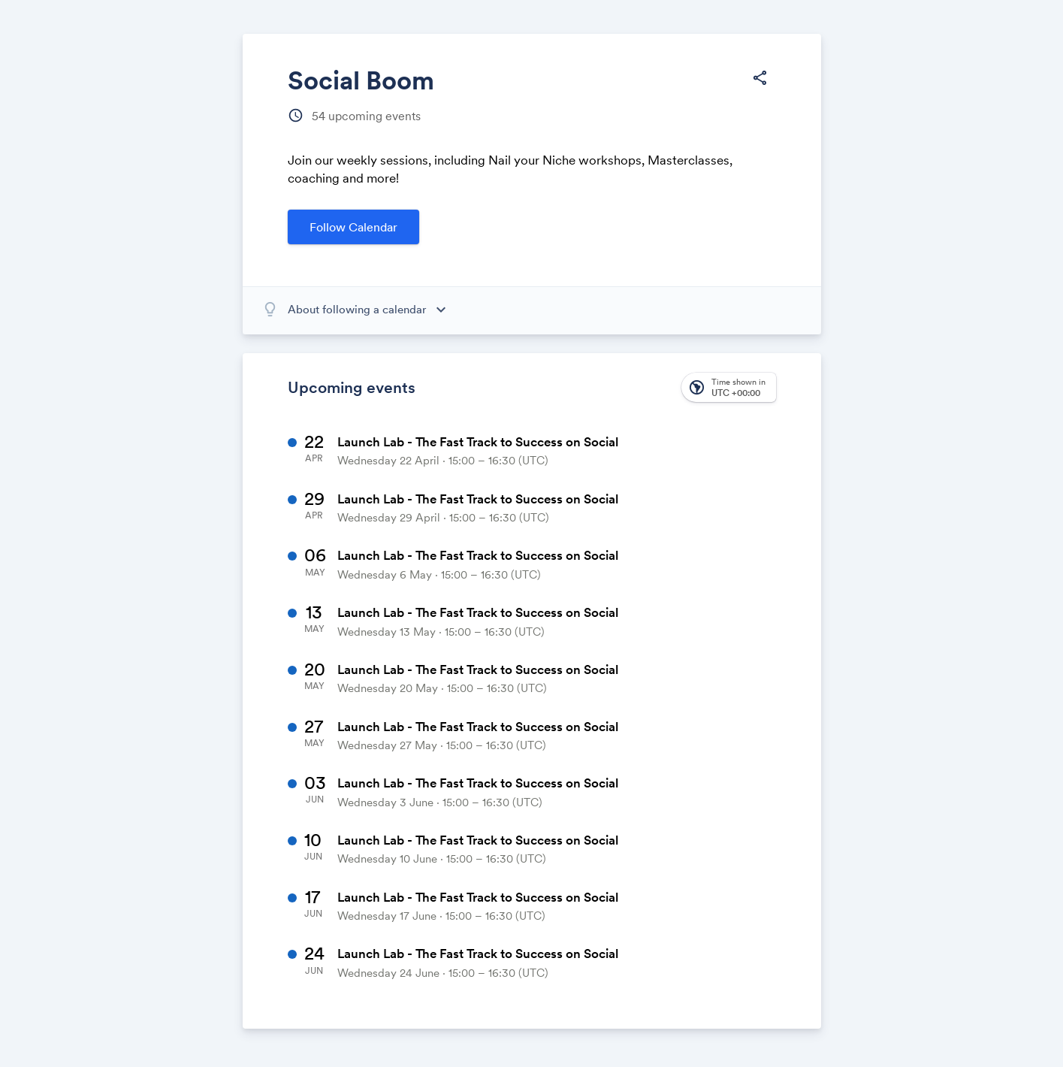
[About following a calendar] (372, 309)
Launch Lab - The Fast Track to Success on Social (477, 442)
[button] (728, 387)
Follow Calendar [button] (353, 226)
